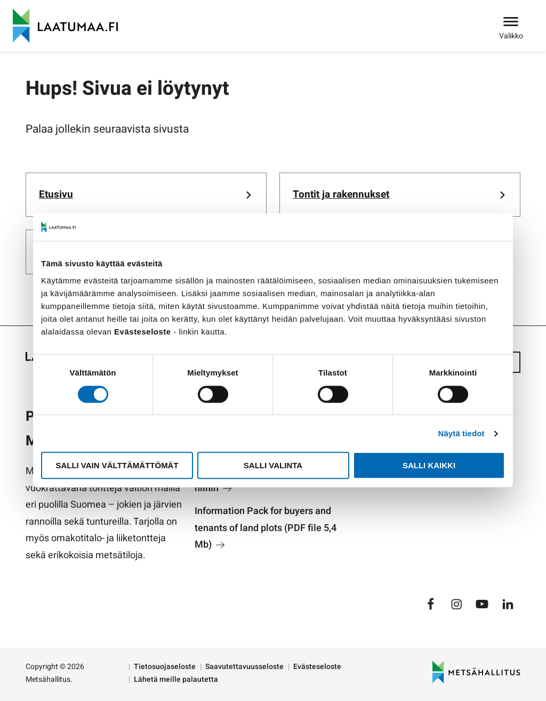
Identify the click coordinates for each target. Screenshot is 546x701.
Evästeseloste (317, 666)
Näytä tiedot (461, 433)
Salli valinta (273, 465)
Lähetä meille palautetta (176, 679)
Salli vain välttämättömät (116, 465)
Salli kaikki (429, 465)
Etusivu (56, 194)
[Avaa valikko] (511, 22)
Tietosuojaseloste (165, 666)
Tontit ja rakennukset (341, 194)
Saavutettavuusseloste (244, 666)
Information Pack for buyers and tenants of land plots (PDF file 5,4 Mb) (265, 528)
